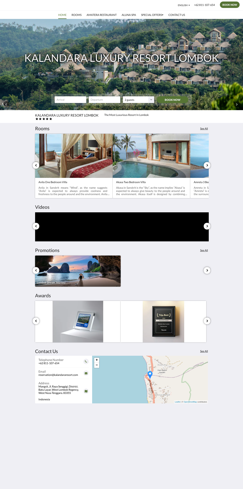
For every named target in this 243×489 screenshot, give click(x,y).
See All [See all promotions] (204, 250)
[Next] (207, 165)
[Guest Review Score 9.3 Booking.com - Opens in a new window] (78, 321)
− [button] (97, 365)
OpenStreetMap (190, 402)
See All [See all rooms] (204, 128)
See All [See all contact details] (204, 351)
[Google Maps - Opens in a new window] (63, 390)
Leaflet (177, 402)
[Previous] (36, 165)
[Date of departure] (104, 99)
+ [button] (97, 360)
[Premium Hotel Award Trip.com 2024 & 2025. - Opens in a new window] (163, 321)
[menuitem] (62, 15)
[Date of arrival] (70, 99)
